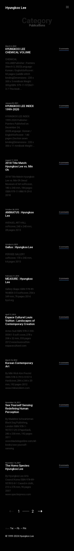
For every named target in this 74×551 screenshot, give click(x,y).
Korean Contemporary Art (19, 364)
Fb (18, 528)
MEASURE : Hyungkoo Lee (19, 280)
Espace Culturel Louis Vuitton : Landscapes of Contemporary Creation (20, 321)
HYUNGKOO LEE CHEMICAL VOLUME (18, 50)
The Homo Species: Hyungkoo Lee (17, 467)
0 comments (64, 49)
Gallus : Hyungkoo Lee (19, 247)
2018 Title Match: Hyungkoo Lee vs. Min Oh (19, 166)
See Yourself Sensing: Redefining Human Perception (19, 408)
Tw (12, 528)
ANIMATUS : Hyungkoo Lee (19, 214)
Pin (25, 528)
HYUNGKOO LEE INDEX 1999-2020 (19, 107)
